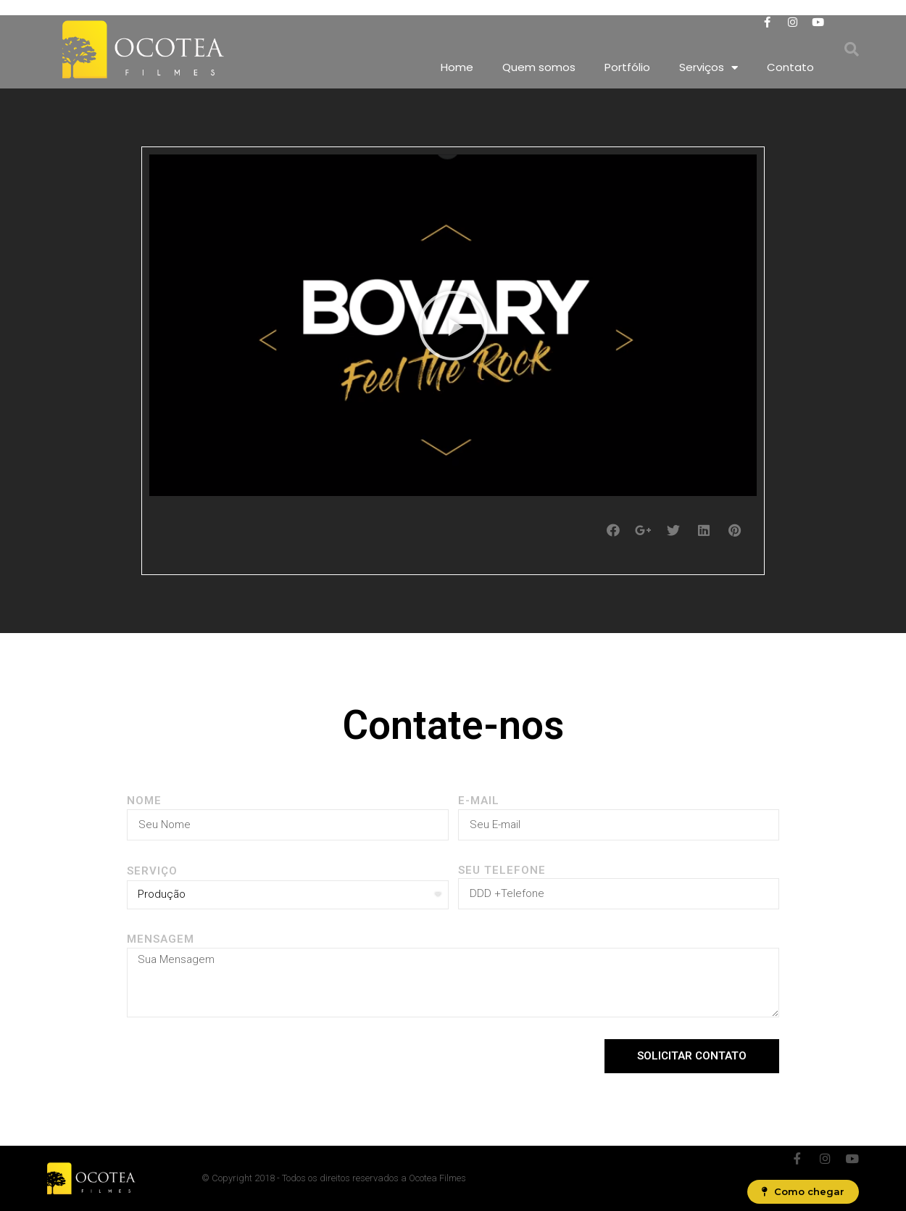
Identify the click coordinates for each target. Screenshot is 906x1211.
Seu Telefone (502, 870)
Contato (790, 67)
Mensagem (160, 939)
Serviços (708, 67)
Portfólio (627, 67)
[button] (453, 325)
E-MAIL (478, 800)
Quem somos (538, 67)
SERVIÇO (152, 870)
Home (457, 67)
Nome (144, 800)
